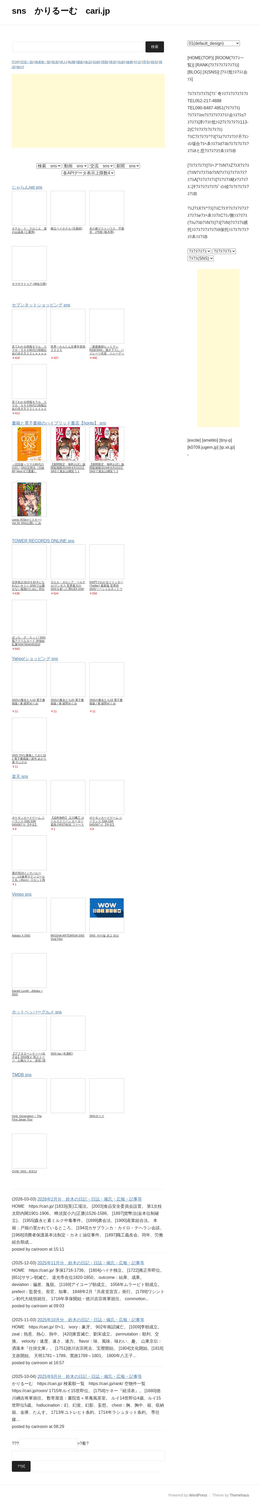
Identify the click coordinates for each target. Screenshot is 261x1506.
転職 (72, 62)
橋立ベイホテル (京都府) (66, 228)
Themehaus (239, 1495)
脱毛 (154, 62)
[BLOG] (194, 72)
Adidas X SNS (21, 935)
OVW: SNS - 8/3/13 (24, 1171)
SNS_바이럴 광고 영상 (104, 935)
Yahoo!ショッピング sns (35, 658)
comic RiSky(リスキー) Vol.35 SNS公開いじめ (26, 521)
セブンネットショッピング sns (41, 305)
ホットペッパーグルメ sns (37, 1012)
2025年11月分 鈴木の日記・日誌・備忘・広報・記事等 (90, 1263)
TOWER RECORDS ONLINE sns (43, 540)
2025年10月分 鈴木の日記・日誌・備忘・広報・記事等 (90, 1319)
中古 (138, 62)
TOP (16, 62)
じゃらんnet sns (27, 187)
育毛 (146, 62)
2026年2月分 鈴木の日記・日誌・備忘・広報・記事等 (89, 1199)
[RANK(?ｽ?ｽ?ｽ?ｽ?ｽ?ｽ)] (217, 65)
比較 (96, 62)
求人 (63, 62)
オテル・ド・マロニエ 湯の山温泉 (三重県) (29, 230)
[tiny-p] (225, 440)
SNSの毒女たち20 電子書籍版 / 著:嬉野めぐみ (67, 701)
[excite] (194, 440)
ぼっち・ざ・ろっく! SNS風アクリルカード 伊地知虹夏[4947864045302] (29, 641)
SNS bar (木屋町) (62, 1053)
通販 (80, 62)
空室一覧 (27, 62)
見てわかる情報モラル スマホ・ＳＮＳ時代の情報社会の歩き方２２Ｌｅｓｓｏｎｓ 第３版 (29, 351)
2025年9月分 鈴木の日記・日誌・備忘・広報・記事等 (89, 1376)
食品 (88, 62)
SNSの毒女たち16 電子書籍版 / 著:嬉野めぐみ (28, 701)
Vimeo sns (21, 894)
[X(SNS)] (211, 72)
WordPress (198, 1495)
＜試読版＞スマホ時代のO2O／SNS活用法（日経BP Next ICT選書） (28, 467)
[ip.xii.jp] (227, 447)
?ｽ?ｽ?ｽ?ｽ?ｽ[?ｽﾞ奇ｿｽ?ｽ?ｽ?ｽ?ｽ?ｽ (217, 93)
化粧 (121, 62)
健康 (129, 62)
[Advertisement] (88, 111)
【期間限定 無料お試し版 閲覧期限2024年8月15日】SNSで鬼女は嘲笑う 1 (69, 467)
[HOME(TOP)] (200, 58)
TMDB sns (22, 1074)
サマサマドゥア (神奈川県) (29, 283)
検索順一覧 (42, 62)
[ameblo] (210, 440)
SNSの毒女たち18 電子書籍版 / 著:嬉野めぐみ (106, 701)
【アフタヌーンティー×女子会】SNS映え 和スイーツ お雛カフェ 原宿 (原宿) (29, 1058)
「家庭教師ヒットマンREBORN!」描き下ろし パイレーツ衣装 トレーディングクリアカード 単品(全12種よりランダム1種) (106, 353)
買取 (105, 62)
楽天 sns (20, 776)
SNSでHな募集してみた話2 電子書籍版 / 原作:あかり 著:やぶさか (29, 758)
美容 (113, 62)
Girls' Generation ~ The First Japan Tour (27, 1117)
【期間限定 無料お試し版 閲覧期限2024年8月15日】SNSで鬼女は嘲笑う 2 (108, 467)
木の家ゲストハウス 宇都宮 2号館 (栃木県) (106, 230)
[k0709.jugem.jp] (202, 447)
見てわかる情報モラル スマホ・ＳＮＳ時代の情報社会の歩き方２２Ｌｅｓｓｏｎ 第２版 (29, 406)
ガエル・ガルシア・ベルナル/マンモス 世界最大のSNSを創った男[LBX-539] (68, 585)
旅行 (20, 67)
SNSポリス (96, 1115)
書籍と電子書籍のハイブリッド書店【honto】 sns (59, 423)
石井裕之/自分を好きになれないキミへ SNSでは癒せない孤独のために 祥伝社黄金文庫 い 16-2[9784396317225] (28, 588)
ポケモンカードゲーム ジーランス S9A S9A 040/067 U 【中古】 (28, 821)
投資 (55, 62)
